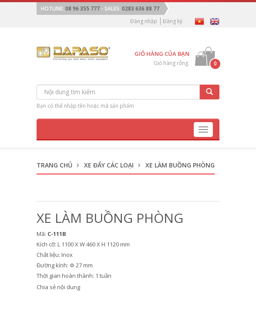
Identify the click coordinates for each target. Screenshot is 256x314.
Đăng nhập (143, 21)
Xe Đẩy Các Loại (109, 165)
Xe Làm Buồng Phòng (180, 165)
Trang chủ (54, 165)
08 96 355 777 (82, 8)
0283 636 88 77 (140, 8)
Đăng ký (172, 21)
